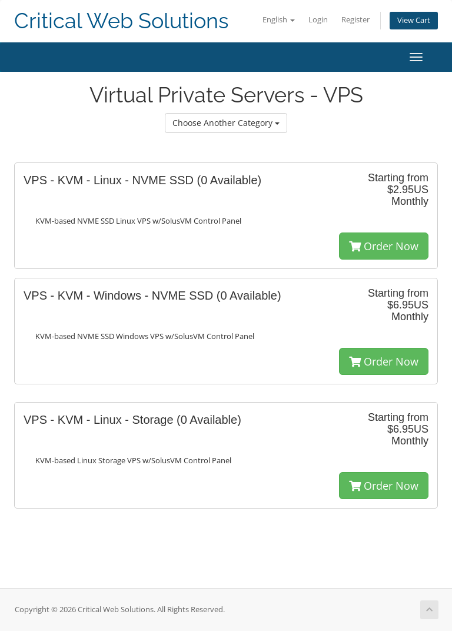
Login (318, 20)
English (278, 20)
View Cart (413, 20)
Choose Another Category (226, 122)
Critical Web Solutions (121, 21)
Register (355, 20)
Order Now (383, 246)
